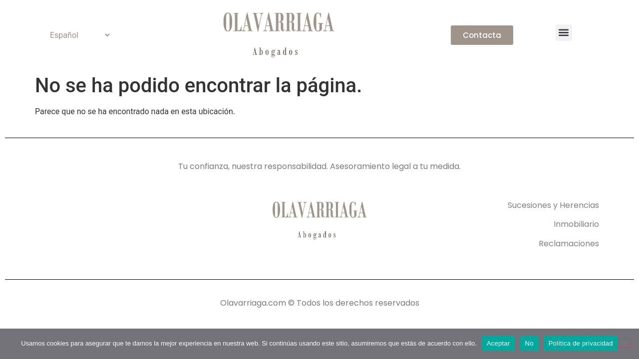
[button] (564, 32)
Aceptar (498, 343)
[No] (623, 343)
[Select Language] (75, 35)
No (529, 343)
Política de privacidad (581, 343)
